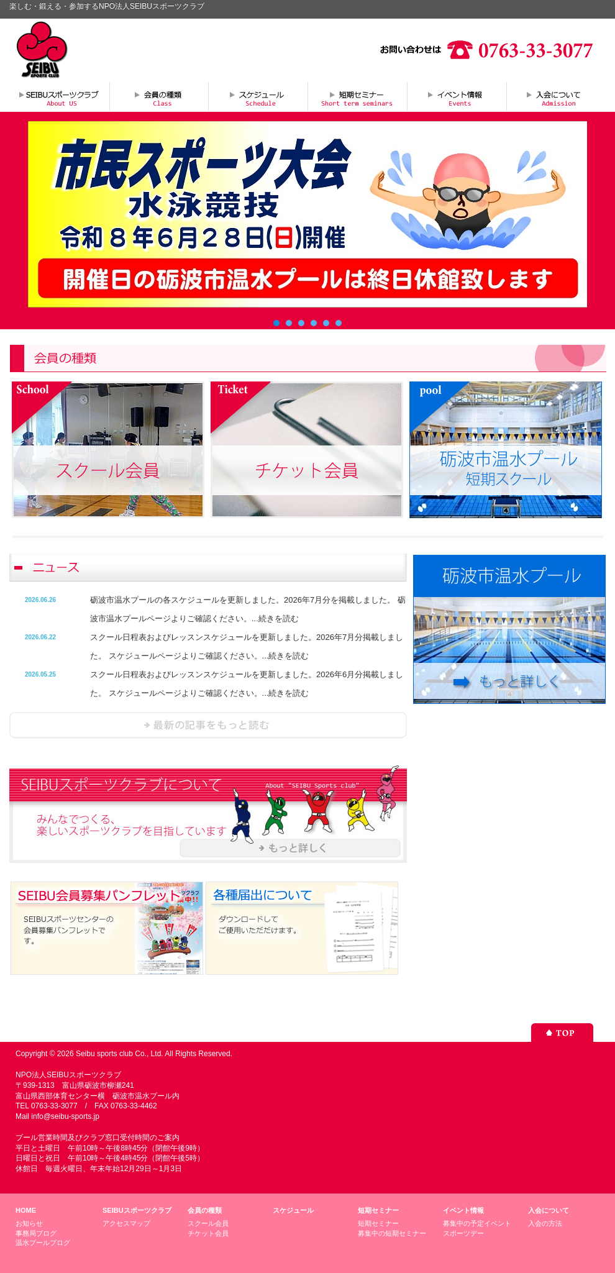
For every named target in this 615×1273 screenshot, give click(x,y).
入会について (556, 96)
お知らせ (29, 1223)
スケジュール (258, 96)
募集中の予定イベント (477, 1223)
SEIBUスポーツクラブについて (59, 96)
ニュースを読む (208, 725)
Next (571, 214)
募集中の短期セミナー (392, 1233)
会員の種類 (158, 96)
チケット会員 (208, 1233)
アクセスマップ (126, 1223)
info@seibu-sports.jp (65, 1116)
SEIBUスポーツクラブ (136, 1210)
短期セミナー (357, 96)
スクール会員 (208, 1223)
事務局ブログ (36, 1233)
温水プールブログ (43, 1242)
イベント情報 (456, 96)
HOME (26, 1210)
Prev (44, 214)
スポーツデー (463, 1233)
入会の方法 (545, 1223)
